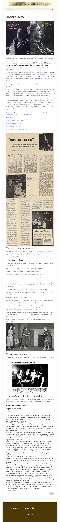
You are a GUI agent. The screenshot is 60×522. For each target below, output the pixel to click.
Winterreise (9, 114)
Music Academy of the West (13, 126)
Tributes (8, 69)
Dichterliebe (28, 114)
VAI (37, 58)
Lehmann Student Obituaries (13, 123)
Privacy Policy (30, 508)
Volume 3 (42, 74)
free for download (45, 78)
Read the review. (33, 403)
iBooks (31, 72)
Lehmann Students (11, 120)
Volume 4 (11, 76)
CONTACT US (13, 508)
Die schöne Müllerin (17, 114)
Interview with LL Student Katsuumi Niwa (16, 129)
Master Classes (10, 117)
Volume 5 (34, 76)
